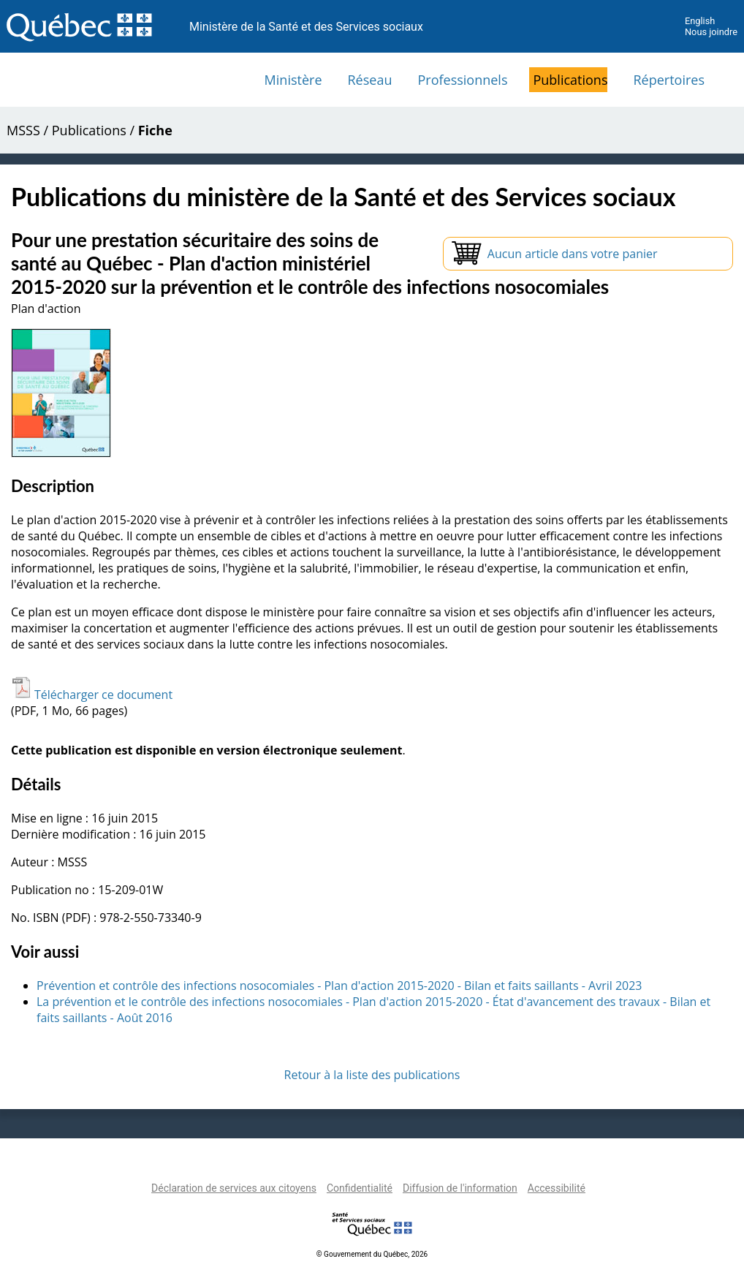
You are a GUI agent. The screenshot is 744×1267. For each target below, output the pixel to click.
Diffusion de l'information (460, 1188)
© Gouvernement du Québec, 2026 (372, 1254)
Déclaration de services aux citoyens (233, 1188)
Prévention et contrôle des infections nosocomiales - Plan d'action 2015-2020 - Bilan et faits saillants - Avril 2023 (339, 985)
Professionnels (462, 79)
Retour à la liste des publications (372, 1075)
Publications (570, 79)
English (700, 20)
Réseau (370, 79)
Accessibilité (556, 1188)
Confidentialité (359, 1188)
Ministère (293, 79)
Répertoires (669, 79)
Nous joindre (711, 31)
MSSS (23, 130)
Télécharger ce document (91, 695)
